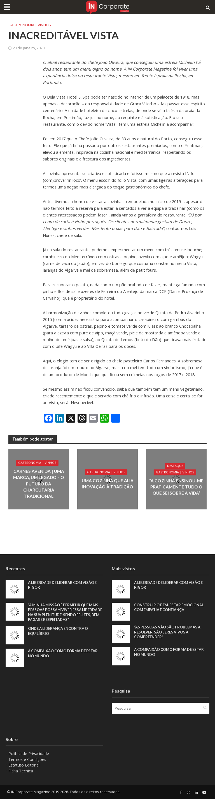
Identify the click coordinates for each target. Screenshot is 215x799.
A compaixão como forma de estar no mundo (63, 653)
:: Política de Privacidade (27, 753)
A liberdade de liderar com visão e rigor (63, 585)
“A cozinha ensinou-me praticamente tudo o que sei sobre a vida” (176, 486)
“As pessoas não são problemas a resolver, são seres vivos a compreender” (168, 632)
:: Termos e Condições (26, 759)
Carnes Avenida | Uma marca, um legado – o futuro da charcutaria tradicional (38, 483)
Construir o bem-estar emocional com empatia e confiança (169, 607)
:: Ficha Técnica (19, 771)
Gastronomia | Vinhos (29, 24)
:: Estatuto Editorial (22, 765)
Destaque (175, 466)
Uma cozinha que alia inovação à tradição (107, 483)
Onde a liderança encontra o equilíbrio (58, 631)
